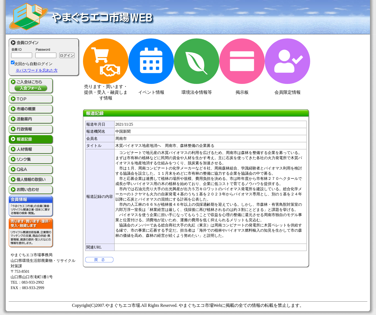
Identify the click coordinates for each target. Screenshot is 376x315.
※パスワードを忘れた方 (37, 70)
